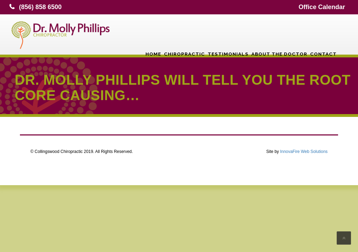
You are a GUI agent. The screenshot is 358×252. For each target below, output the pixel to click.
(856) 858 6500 (40, 7)
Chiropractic (184, 33)
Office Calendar (322, 7)
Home (153, 33)
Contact (323, 33)
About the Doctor (279, 33)
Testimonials (228, 33)
